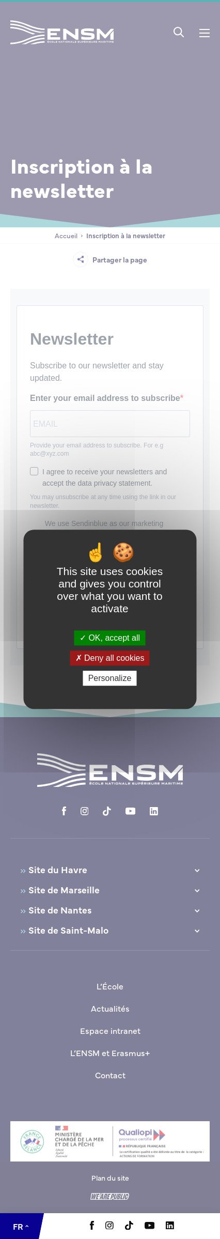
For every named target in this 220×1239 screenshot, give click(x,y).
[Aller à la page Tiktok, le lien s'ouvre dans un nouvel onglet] (129, 1226)
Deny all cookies (110, 658)
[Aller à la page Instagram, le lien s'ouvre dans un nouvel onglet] (109, 1226)
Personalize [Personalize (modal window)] (110, 678)
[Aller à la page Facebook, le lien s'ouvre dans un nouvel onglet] (92, 1226)
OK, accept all (110, 637)
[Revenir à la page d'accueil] (62, 46)
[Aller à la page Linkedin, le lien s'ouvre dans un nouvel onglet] (170, 1226)
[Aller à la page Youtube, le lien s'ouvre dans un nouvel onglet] (149, 1226)
